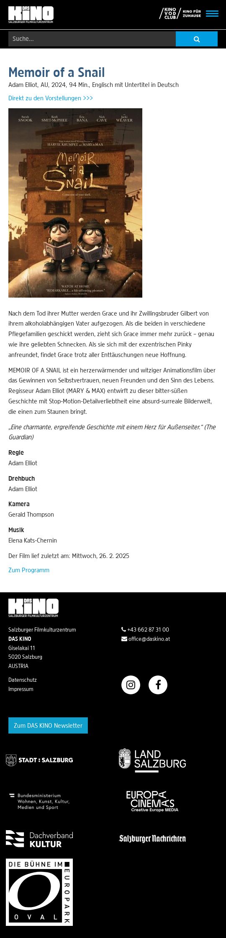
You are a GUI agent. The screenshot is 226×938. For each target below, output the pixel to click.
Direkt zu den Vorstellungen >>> (50, 98)
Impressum (20, 689)
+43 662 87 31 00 (145, 629)
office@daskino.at (145, 638)
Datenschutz (22, 679)
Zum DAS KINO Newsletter (48, 725)
